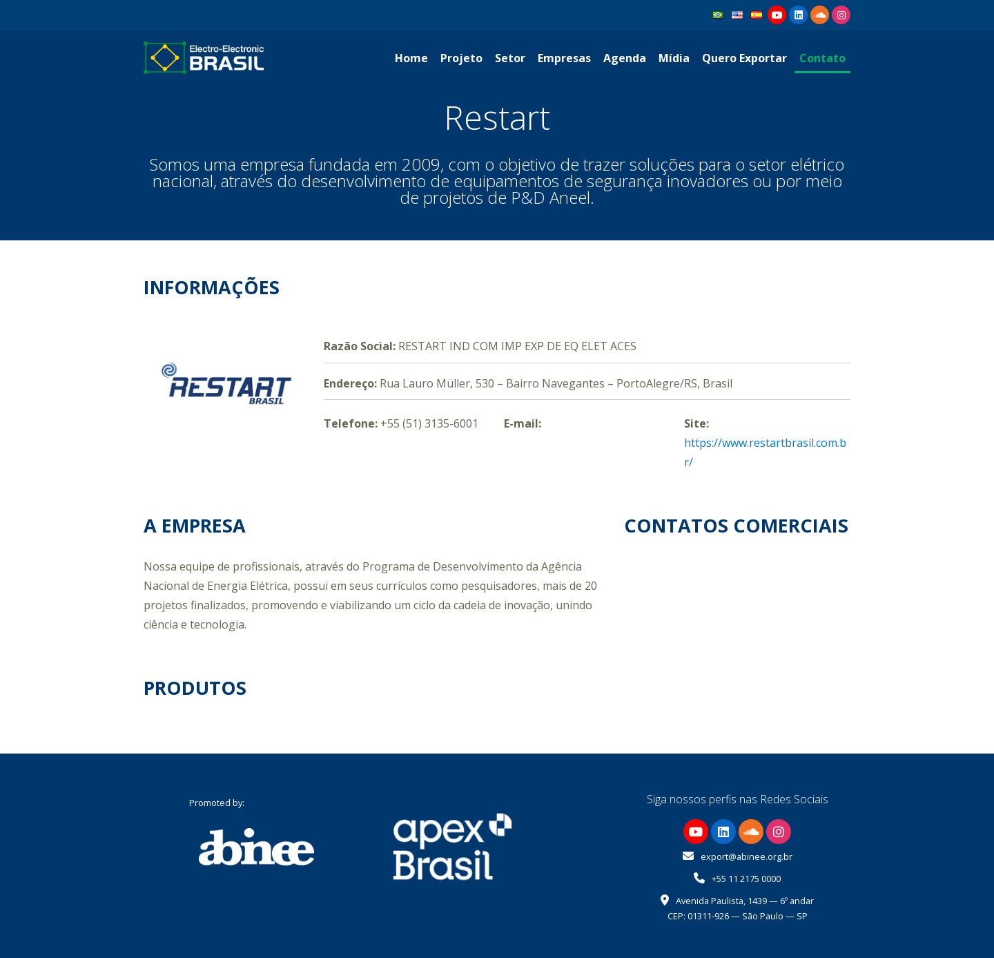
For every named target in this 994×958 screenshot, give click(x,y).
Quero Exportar (744, 58)
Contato (822, 58)
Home (411, 58)
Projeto (461, 58)
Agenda (624, 58)
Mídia (674, 58)
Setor (510, 58)
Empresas (564, 58)
